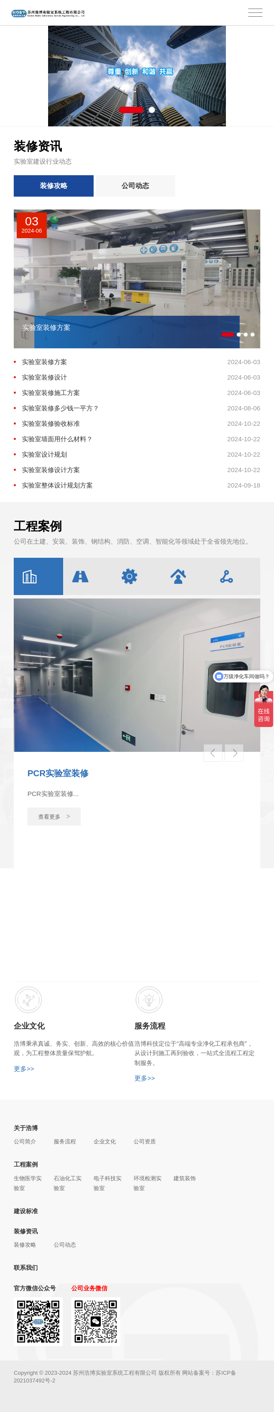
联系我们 (26, 1267)
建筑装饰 (185, 1178)
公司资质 (145, 1141)
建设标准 (26, 1211)
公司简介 (25, 1141)
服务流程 (65, 1141)
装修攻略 (53, 185)
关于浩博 (26, 1128)
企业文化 (105, 1141)
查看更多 (54, 816)
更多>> (24, 1068)
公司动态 (135, 185)
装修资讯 (26, 1231)
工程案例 (26, 1164)
